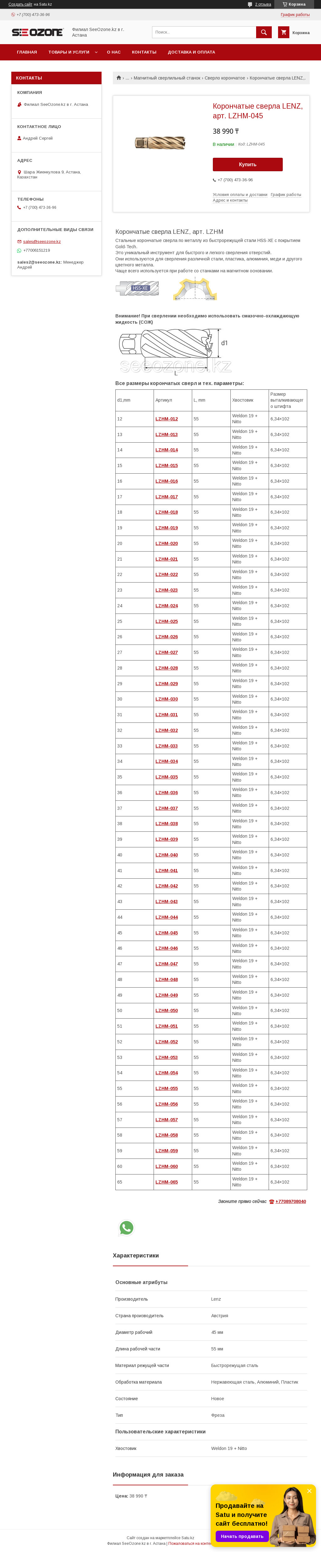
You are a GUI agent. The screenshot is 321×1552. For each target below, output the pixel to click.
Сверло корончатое (225, 77)
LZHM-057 (166, 1119)
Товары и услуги (68, 52)
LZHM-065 (166, 1182)
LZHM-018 (166, 512)
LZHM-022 (166, 574)
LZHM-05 (165, 1135)
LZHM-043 (166, 901)
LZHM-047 (166, 963)
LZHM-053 (166, 1057)
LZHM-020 (166, 543)
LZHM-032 (166, 730)
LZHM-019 (166, 527)
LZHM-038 (166, 823)
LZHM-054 (166, 1072)
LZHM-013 (166, 434)
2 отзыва (263, 4)
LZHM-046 (166, 948)
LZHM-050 (166, 1010)
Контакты (144, 52)
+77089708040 (291, 1201)
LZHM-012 (166, 418)
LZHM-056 (166, 1104)
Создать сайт (20, 4)
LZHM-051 (166, 1026)
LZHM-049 (166, 995)
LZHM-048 (166, 979)
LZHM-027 (166, 652)
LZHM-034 (166, 761)
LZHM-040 (166, 854)
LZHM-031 (166, 714)
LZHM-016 (166, 481)
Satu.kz (188, 1538)
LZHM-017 (166, 496)
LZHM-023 (166, 590)
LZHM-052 (166, 1041)
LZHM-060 (166, 1166)
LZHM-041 (166, 870)
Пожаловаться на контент (191, 1543)
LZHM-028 (166, 668)
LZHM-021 (166, 559)
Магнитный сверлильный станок (167, 77)
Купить (248, 164)
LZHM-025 (166, 621)
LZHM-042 (166, 885)
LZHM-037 (166, 808)
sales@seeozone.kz (42, 241)
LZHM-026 (166, 636)
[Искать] (264, 32)
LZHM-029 (166, 683)
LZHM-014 (166, 449)
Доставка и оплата (191, 52)
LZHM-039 (166, 839)
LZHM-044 (166, 917)
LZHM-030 (166, 698)
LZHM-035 (166, 776)
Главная (27, 52)
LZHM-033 (166, 745)
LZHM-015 (166, 465)
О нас (114, 52)
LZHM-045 (166, 932)
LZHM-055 (166, 1088)
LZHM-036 (166, 792)
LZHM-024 (166, 605)
